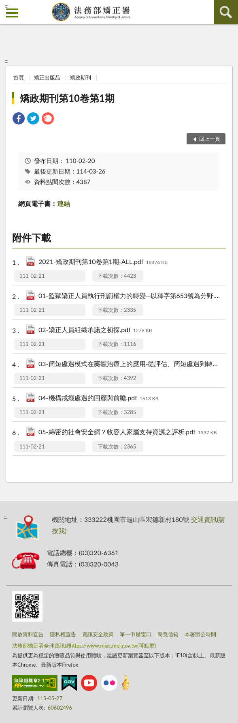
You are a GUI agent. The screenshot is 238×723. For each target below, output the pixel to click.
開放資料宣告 (28, 634)
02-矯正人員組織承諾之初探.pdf (95, 330)
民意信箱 (167, 634)
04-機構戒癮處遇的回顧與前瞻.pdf (98, 398)
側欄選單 (12, 13)
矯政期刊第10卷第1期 (67, 98)
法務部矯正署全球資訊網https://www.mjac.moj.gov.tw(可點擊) (84, 645)
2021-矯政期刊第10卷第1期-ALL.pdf (103, 262)
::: (6, 6)
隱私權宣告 (63, 634)
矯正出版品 (47, 77)
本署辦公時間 (200, 634)
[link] (19, 119)
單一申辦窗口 (135, 634)
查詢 (226, 12)
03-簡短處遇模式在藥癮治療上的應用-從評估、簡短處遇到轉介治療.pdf (129, 364)
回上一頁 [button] (209, 138)
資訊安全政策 (98, 634)
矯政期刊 (80, 77)
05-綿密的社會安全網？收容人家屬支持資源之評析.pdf (127, 432)
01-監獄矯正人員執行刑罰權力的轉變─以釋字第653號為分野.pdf (129, 296)
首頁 (18, 77)
